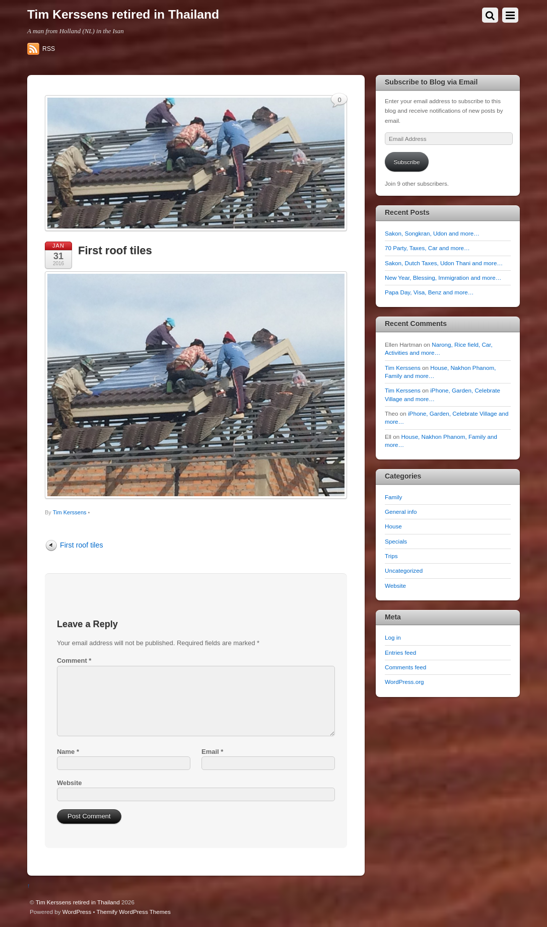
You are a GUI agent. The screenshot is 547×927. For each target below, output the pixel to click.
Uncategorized (404, 570)
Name (68, 751)
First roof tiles (115, 250)
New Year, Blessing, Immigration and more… (443, 277)
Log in (393, 637)
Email (212, 751)
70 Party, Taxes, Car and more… (427, 248)
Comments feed (405, 667)
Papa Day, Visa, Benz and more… (429, 292)
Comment (74, 660)
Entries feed (400, 652)
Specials (396, 541)
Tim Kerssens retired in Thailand (78, 902)
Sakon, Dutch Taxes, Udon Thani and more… (444, 263)
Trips (391, 556)
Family (393, 497)
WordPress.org (404, 681)
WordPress (76, 911)
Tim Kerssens (70, 512)
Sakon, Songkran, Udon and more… (432, 233)
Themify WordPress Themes (134, 911)
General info (401, 511)
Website (69, 783)
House (393, 526)
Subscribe (407, 162)
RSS (48, 48)
